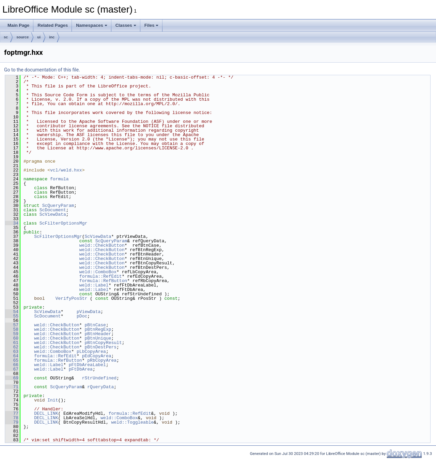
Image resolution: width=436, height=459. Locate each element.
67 (11, 369)
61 (11, 343)
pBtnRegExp (97, 329)
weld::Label (94, 285)
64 (11, 356)
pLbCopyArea (91, 351)
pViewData (88, 312)
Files (151, 25)
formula (59, 179)
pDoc (82, 316)
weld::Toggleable (132, 422)
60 (11, 338)
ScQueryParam (58, 205)
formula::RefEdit (100, 276)
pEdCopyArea (96, 356)
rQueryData (100, 387)
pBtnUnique (97, 338)
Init (52, 400)
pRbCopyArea (101, 360)
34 (11, 223)
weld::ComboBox (97, 272)
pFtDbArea (81, 369)
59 (11, 334)
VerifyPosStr (72, 298)
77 (11, 413)
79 (11, 422)
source (22, 37)
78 (11, 418)
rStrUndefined (99, 378)
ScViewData (53, 214)
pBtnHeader (97, 334)
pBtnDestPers (100, 347)
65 (11, 360)
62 (11, 347)
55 (11, 316)
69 (11, 378)
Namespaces (91, 25)
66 (11, 365)
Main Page (18, 25)
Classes (125, 25)
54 (11, 312)
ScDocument (53, 210)
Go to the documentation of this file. (42, 69)
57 (11, 325)
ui (39, 37)
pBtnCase (95, 325)
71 (11, 387)
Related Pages (52, 25)
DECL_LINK (46, 413)
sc (6, 37)
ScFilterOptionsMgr (63, 223)
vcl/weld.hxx (66, 170)
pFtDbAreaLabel (87, 365)
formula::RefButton (103, 281)
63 (11, 351)
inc (51, 37)
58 (11, 329)
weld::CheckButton (102, 245)
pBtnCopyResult (103, 343)
